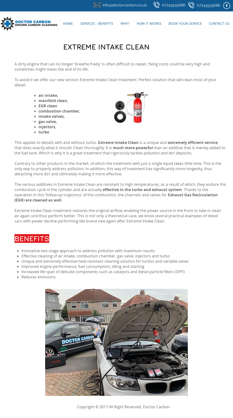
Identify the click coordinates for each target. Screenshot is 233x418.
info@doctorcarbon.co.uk (125, 5)
